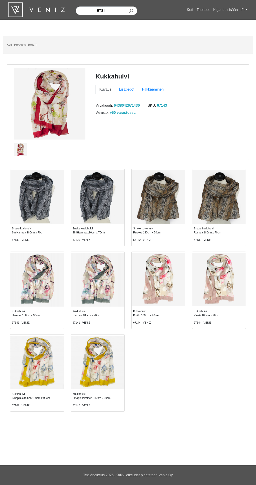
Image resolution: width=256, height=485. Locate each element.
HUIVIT (32, 44)
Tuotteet (203, 10)
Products (20, 44)
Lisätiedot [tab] (127, 89)
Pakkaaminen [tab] (153, 89)
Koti (190, 10)
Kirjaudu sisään (225, 10)
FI (243, 10)
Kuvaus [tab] (105, 89)
